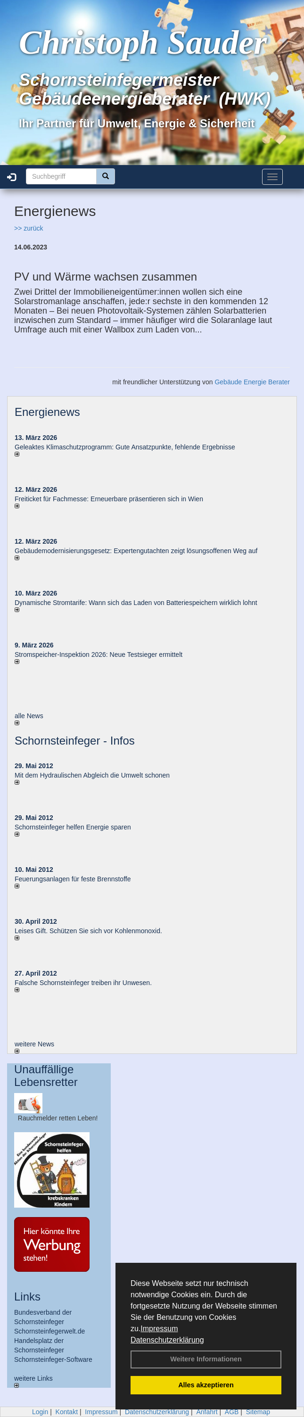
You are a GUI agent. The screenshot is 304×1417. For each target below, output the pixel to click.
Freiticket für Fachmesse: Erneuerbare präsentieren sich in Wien (109, 499)
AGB (232, 1412)
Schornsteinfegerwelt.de (49, 1331)
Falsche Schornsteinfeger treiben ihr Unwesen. (83, 982)
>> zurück (28, 228)
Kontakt (67, 1412)
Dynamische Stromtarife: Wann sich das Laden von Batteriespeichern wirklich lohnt (136, 602)
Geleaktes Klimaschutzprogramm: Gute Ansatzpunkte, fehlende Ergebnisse (125, 447)
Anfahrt (206, 1412)
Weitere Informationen (206, 1359)
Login (40, 1412)
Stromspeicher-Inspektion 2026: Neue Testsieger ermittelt (98, 654)
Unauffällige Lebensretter (46, 1075)
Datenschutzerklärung (167, 1340)
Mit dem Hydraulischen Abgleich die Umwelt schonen (92, 775)
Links (27, 1296)
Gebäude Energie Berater (252, 382)
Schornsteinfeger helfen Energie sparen (73, 827)
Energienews (47, 412)
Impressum (159, 1329)
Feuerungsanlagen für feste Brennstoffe (73, 879)
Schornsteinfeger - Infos (75, 740)
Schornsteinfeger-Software (53, 1359)
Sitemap (258, 1412)
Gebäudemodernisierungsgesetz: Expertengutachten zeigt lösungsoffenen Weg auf (136, 551)
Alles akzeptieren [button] (206, 1385)
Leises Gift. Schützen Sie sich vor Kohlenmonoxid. (88, 931)
